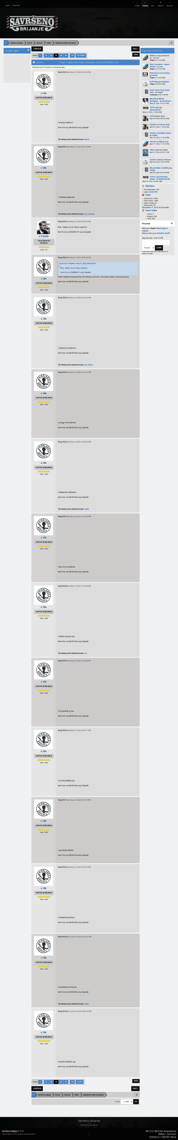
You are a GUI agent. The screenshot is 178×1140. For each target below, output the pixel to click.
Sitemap (173, 1136)
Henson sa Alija (156, 141)
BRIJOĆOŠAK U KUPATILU (160, 168)
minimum (167, 159)
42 (51, 55)
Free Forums (171, 1134)
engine (165, 149)
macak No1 (166, 101)
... (43, 55)
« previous (37, 48)
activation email (163, 233)
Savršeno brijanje (9, 1131)
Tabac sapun (155, 149)
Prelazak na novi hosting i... (160, 73)
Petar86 (45, 236)
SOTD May (154, 81)
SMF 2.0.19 (149, 1131)
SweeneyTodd (155, 109)
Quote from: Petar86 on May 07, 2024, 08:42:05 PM (77, 263)
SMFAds (161, 1134)
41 (46, 55)
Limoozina (91, 213)
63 (72, 55)
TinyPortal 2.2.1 (154, 1136)
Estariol (86, 139)
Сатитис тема (155, 159)
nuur (157, 57)
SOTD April (154, 116)
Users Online (151, 210)
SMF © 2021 (158, 1131)
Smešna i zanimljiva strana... (161, 132)
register (145, 230)
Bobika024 (164, 81)
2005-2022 (165, 1136)
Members (150, 185)
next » (135, 48)
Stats (148, 194)
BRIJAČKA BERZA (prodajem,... (157, 99)
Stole (163, 116)
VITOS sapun (155, 107)
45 (66, 55)
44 (61, 55)
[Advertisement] (15, 67)
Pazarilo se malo (156, 124)
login (164, 228)
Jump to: (117, 1101)
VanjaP (160, 92)
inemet (154, 75)
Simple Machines (170, 1131)
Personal (146, 223)
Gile (45, 93)
